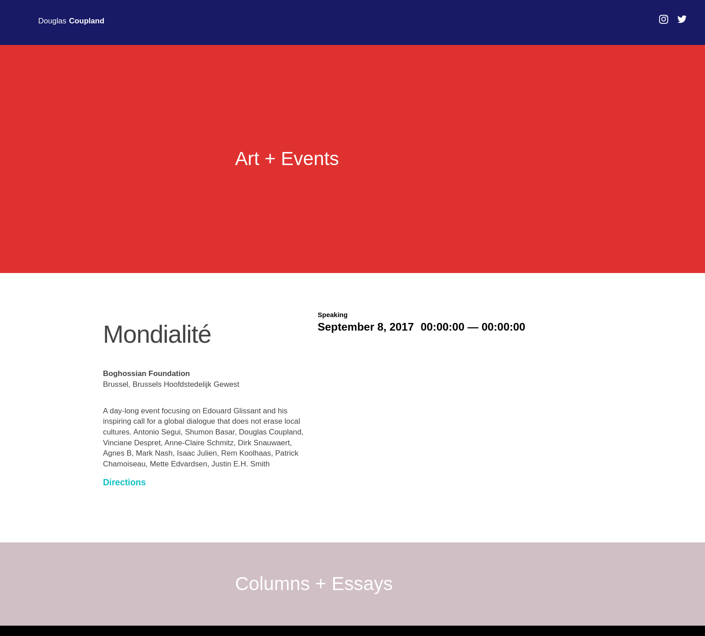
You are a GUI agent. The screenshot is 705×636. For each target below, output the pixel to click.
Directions (124, 482)
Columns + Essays (314, 583)
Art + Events (287, 158)
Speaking (333, 314)
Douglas (71, 21)
